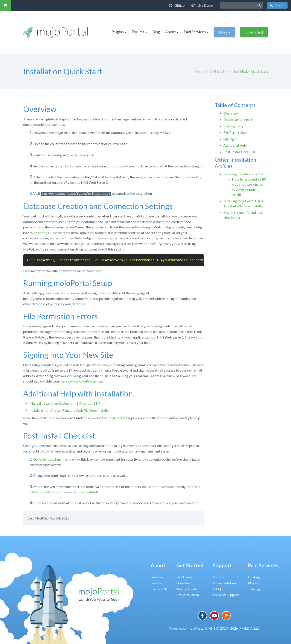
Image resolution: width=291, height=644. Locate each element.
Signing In (230, 139)
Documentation (224, 583)
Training (254, 589)
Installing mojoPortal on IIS (243, 174)
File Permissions (235, 132)
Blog (156, 31)
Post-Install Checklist (239, 152)
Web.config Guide (43, 233)
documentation (119, 418)
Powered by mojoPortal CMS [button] (191, 628)
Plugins (118, 31)
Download (254, 32)
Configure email (45, 503)
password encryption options (82, 381)
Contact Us (159, 589)
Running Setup (233, 126)
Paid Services (196, 31)
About (171, 31)
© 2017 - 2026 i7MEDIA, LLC (238, 628)
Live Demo (202, 5)
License (156, 583)
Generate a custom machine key (56, 459)
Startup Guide (186, 589)
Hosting (254, 577)
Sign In (279, 5)
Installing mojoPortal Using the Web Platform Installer (70, 410)
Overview (230, 113)
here (99, 271)
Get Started (190, 565)
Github (177, 5)
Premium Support (226, 595)
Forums (139, 31)
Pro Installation (187, 595)
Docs (224, 32)
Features (157, 577)
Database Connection (239, 119)
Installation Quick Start (251, 71)
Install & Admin (218, 71)
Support (222, 565)
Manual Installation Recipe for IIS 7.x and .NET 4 (65, 403)
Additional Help (235, 145)
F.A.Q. (217, 589)
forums (162, 418)
